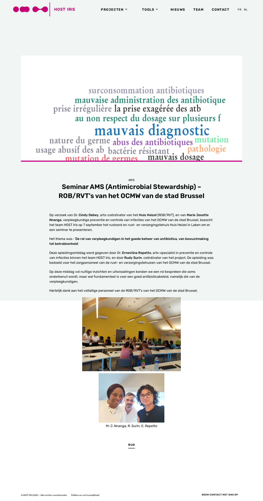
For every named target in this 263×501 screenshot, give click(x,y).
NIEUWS (178, 10)
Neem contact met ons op (220, 494)
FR (240, 9)
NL (246, 9)
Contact (220, 10)
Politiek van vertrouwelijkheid (85, 495)
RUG (131, 445)
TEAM (198, 10)
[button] (115, 9)
